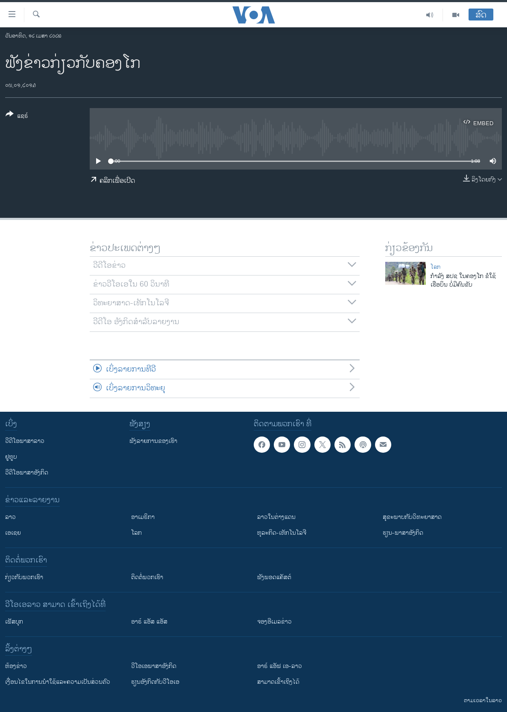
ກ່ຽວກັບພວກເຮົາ (24, 577)
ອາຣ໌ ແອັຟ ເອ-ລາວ (279, 666)
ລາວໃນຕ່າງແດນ (276, 517)
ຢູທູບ (11, 456)
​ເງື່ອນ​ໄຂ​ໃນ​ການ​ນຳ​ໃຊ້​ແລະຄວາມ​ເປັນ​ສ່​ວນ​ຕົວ (57, 681)
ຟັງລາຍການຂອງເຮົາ (153, 441)
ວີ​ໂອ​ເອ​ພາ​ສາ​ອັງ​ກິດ (153, 666)
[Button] (17, 116)
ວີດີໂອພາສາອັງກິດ (26, 472)
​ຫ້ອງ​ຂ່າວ (16, 666)
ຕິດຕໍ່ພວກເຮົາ (147, 577)
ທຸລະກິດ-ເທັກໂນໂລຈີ (281, 532)
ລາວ (10, 517)
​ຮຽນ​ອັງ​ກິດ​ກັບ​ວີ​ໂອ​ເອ (155, 681)
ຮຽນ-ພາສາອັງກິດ (403, 532)
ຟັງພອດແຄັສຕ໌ (274, 577)
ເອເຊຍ (13, 532)
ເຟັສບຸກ (14, 621)
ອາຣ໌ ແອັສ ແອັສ (149, 621)
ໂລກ (435, 267)
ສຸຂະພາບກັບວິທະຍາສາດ (412, 517)
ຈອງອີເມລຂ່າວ (274, 621)
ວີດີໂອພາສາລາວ (24, 441)
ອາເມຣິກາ (143, 517)
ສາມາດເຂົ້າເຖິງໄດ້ (278, 681)
